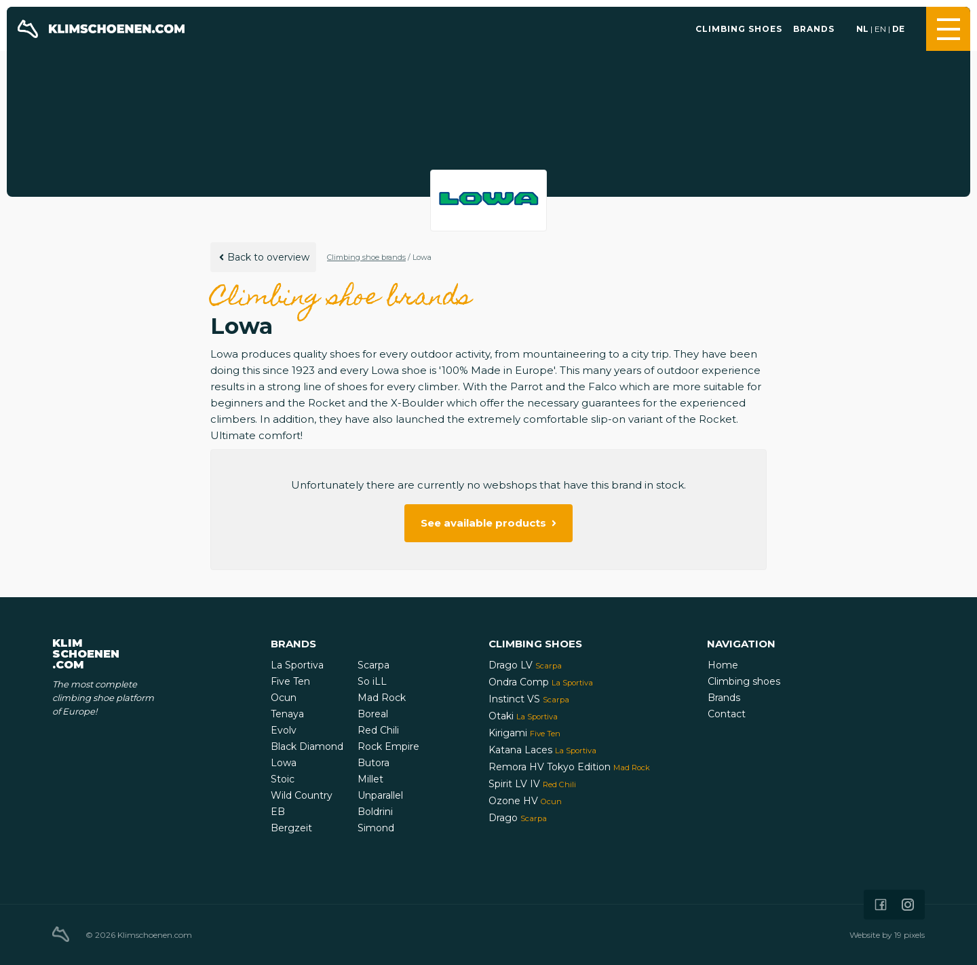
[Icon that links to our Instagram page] (908, 904)
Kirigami (524, 733)
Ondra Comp (540, 682)
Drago (517, 818)
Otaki (523, 716)
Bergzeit (291, 828)
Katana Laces (542, 750)
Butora (373, 763)
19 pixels (909, 935)
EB (278, 812)
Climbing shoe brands (366, 257)
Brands (814, 29)
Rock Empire (388, 746)
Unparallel (380, 795)
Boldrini (375, 812)
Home (723, 665)
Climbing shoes (738, 29)
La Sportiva (297, 665)
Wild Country (301, 795)
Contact (727, 714)
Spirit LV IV (532, 784)
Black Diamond (307, 746)
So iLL (372, 681)
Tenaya (287, 714)
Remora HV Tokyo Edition (569, 767)
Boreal (373, 714)
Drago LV (525, 665)
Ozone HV (525, 801)
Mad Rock (382, 698)
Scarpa (373, 665)
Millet (370, 779)
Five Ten (290, 681)
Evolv (283, 730)
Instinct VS (528, 699)
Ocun (283, 698)
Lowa (283, 763)
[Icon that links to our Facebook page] (881, 904)
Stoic (282, 779)
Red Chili (378, 730)
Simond (376, 828)
